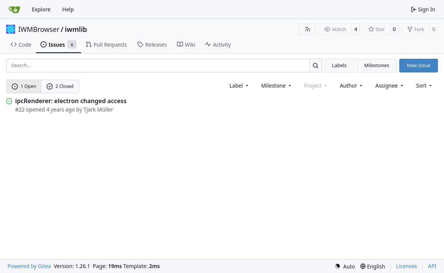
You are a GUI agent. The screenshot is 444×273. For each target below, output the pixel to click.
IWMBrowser (38, 29)
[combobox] (240, 85)
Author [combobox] (352, 85)
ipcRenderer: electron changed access (71, 101)
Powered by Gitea (29, 266)
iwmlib (76, 29)
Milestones (376, 65)
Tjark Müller (98, 109)
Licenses (406, 266)
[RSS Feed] (307, 29)
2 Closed (60, 86)
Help (68, 9)
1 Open (24, 86)
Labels (339, 65)
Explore (41, 9)
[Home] (14, 9)
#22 (20, 109)
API (432, 266)
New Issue (419, 65)
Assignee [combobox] (390, 85)
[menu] (424, 85)
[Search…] (316, 65)
